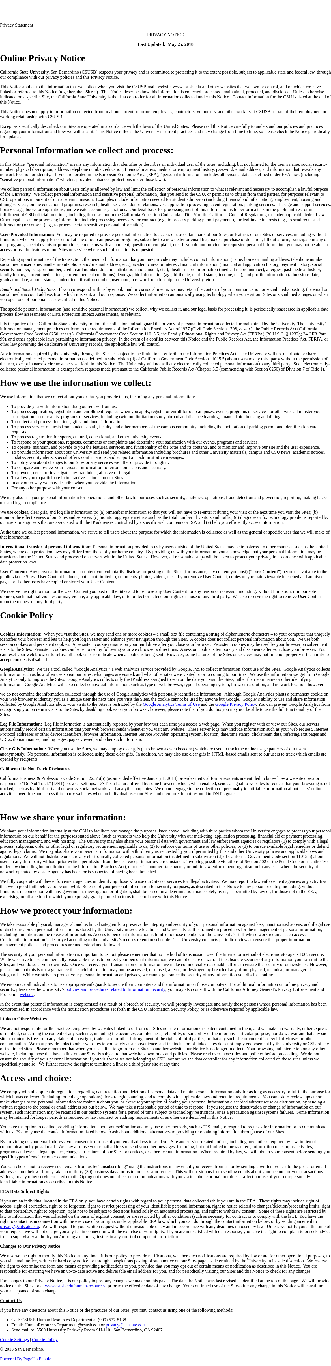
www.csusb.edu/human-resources (75, 1285)
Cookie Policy (45, 1339)
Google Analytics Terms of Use (171, 704)
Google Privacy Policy (235, 704)
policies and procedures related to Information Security (116, 989)
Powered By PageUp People (25, 1358)
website (27, 994)
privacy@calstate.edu (19, 1226)
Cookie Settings (14, 1339)
